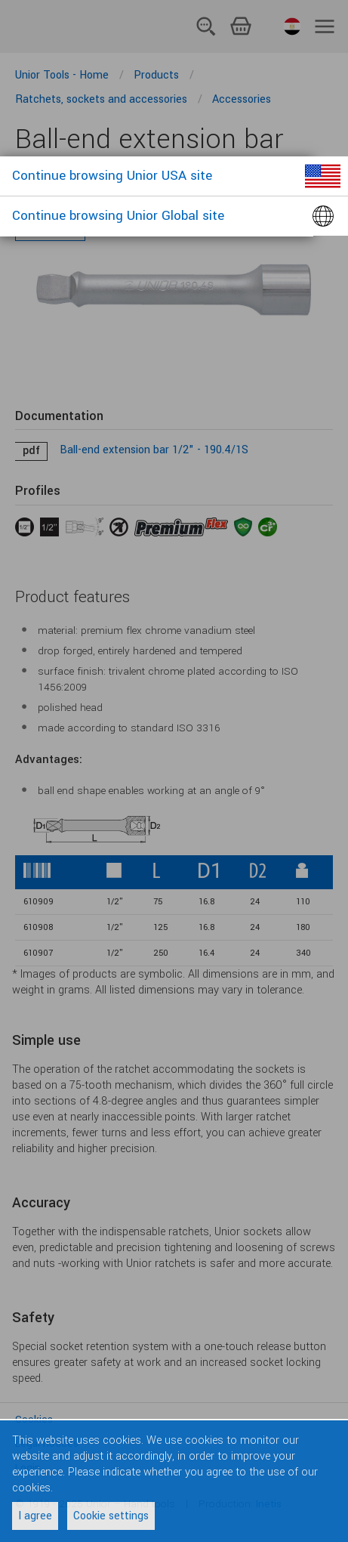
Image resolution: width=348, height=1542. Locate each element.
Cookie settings (111, 1516)
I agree (35, 1516)
